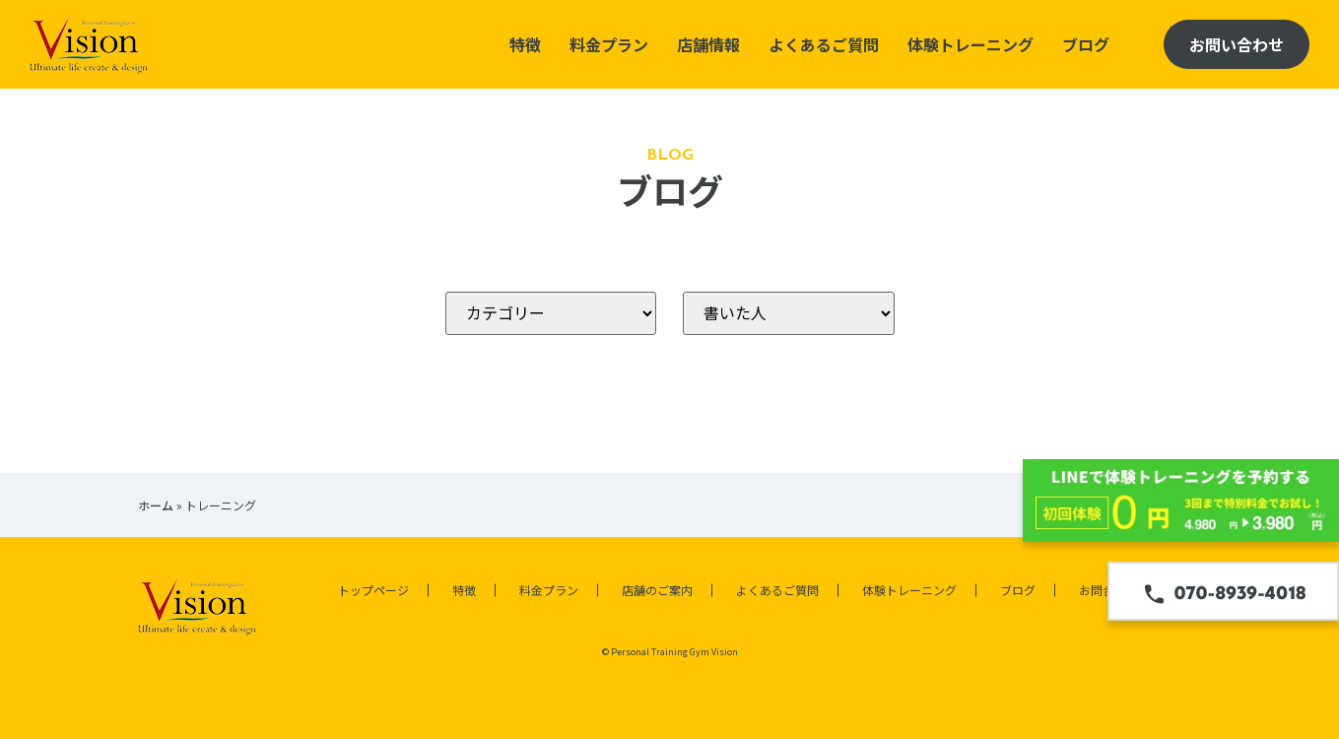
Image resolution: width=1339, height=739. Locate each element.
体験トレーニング (970, 44)
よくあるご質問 (824, 44)
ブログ (1085, 44)
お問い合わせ (1236, 44)
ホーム (155, 505)
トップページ (373, 589)
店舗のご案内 (657, 589)
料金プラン (608, 44)
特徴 (525, 44)
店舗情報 (708, 44)
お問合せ (1102, 589)
